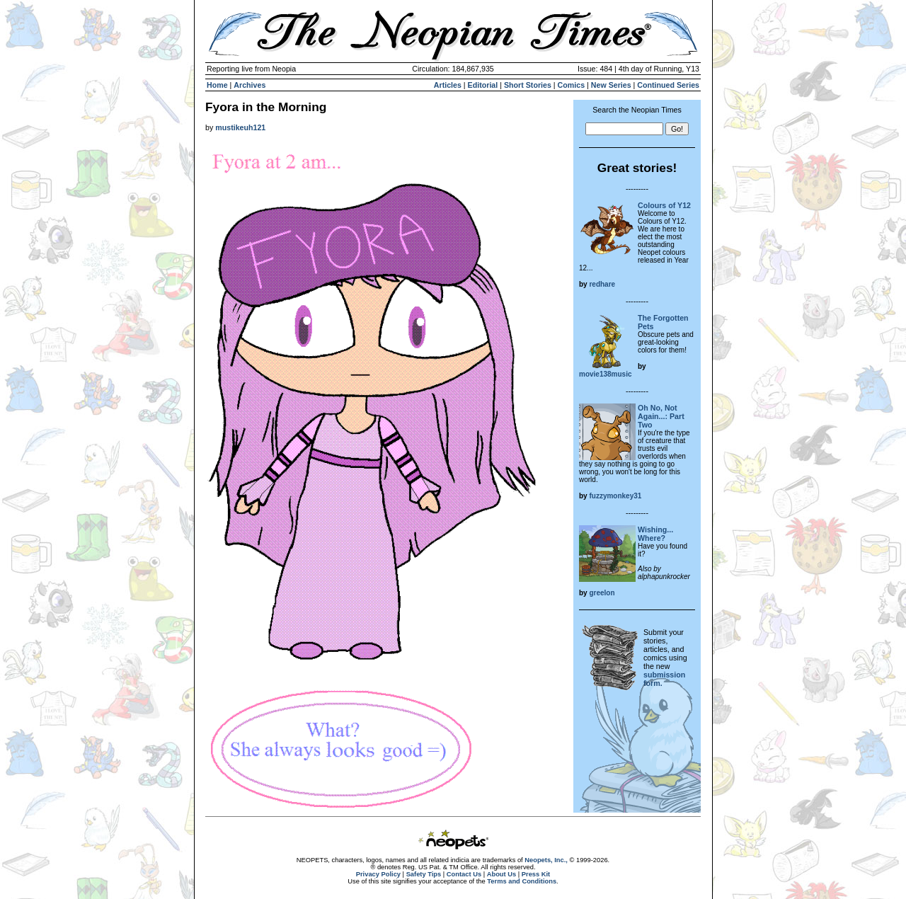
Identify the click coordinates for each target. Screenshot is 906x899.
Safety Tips (424, 874)
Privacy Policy (378, 874)
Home (217, 85)
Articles (447, 85)
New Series (611, 85)
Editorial (483, 85)
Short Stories (527, 85)
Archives (249, 85)
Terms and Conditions (521, 881)
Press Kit (536, 874)
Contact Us (464, 874)
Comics (571, 85)
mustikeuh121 (240, 127)
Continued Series (668, 85)
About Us (501, 874)
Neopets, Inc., (546, 860)
